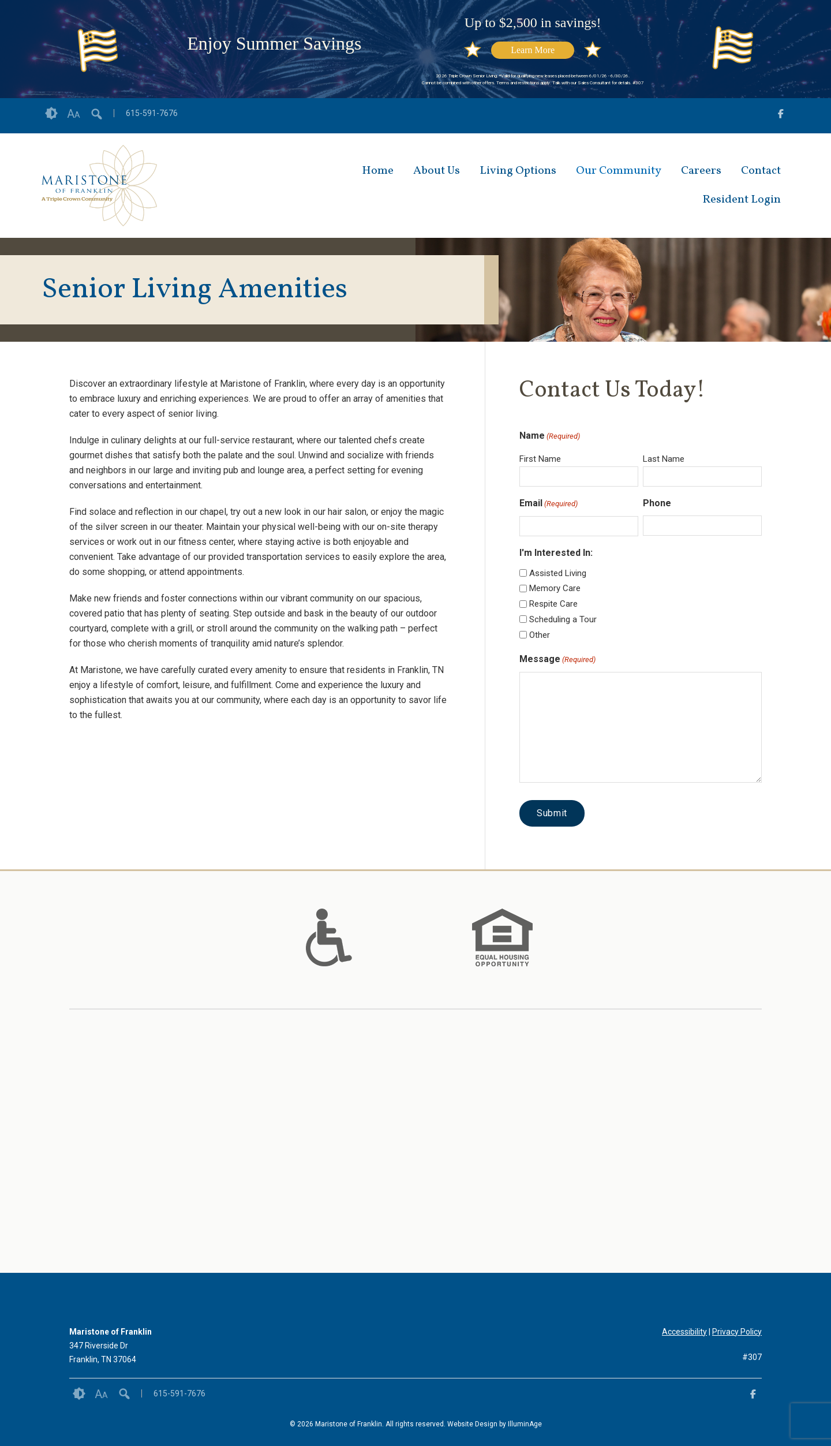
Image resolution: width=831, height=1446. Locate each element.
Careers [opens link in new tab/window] (701, 171)
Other (539, 635)
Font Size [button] (73, 114)
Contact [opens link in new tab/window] (761, 171)
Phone (657, 503)
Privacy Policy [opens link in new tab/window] (737, 1331)
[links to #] (329, 952)
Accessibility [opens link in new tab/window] (684, 1331)
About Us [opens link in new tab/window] (436, 171)
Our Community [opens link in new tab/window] (618, 171)
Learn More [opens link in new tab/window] (533, 50)
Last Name (663, 459)
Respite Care (553, 604)
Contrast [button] (51, 113)
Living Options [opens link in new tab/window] (518, 171)
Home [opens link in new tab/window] (378, 171)
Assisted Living (557, 573)
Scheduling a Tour (563, 619)
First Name (540, 459)
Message (557, 659)
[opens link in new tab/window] (780, 115)
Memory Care (555, 588)
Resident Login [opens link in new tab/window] (741, 200)
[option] (329, 937)
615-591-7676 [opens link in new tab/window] (152, 113)
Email (548, 503)
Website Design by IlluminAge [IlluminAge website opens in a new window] (494, 1424)
